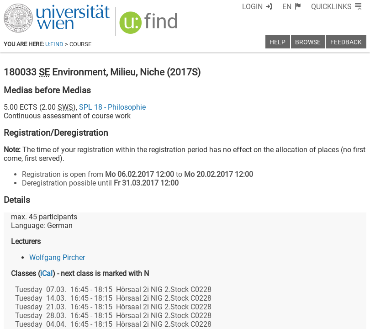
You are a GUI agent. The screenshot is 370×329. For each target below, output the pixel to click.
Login (252, 6)
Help (277, 42)
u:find (54, 44)
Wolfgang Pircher (57, 257)
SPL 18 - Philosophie (112, 107)
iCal (46, 273)
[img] (150, 25)
